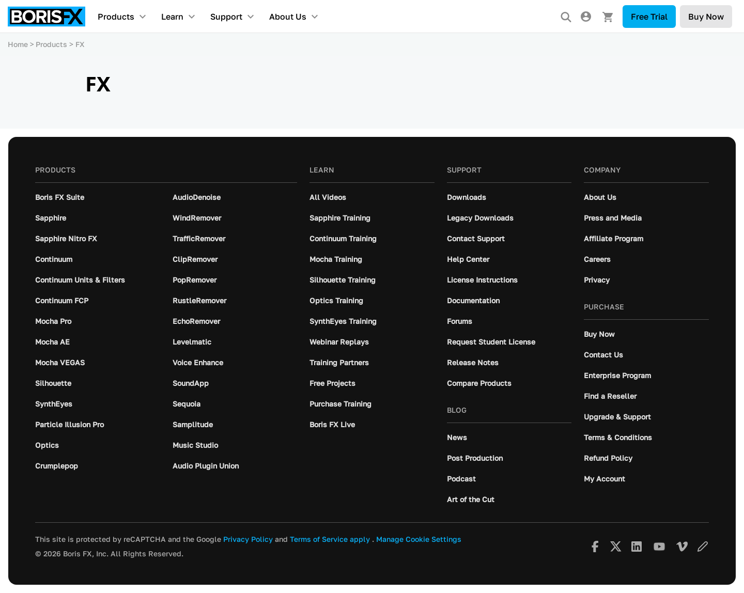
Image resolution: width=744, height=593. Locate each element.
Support (226, 16)
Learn (172, 16)
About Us (287, 16)
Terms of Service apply (330, 539)
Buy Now (706, 16)
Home (18, 44)
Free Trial (649, 16)
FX (80, 44)
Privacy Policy (248, 539)
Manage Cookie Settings (418, 539)
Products (116, 16)
